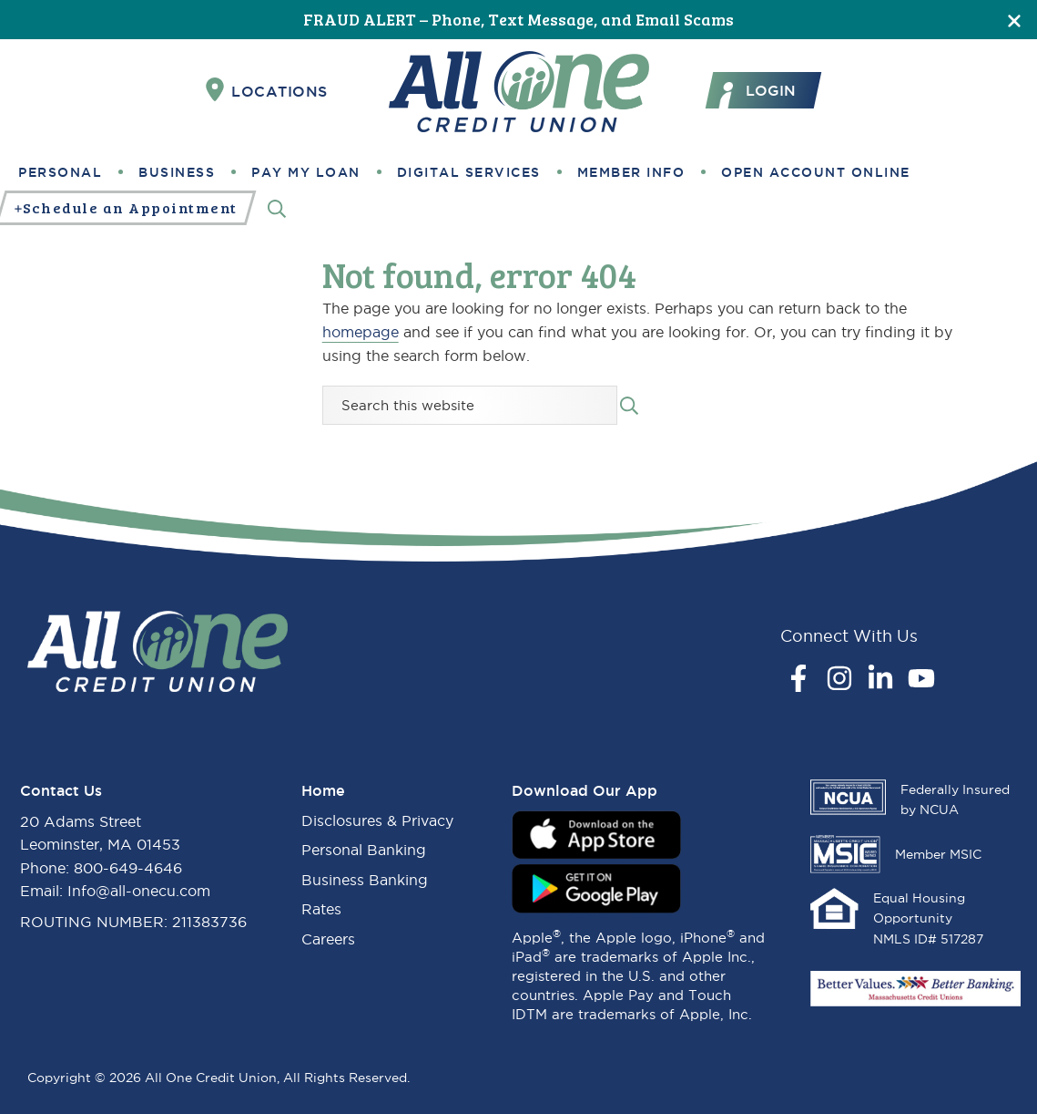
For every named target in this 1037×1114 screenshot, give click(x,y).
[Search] (276, 208)
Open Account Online (815, 172)
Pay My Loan (306, 172)
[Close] (1014, 19)
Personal (60, 172)
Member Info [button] (631, 172)
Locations (267, 90)
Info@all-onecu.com (138, 890)
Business (176, 172)
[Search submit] (629, 404)
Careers (328, 939)
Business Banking (364, 880)
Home (323, 790)
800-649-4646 (128, 868)
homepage (360, 332)
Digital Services (469, 172)
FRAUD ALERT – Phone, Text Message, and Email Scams (518, 19)
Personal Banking (363, 849)
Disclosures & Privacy (377, 820)
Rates (321, 909)
